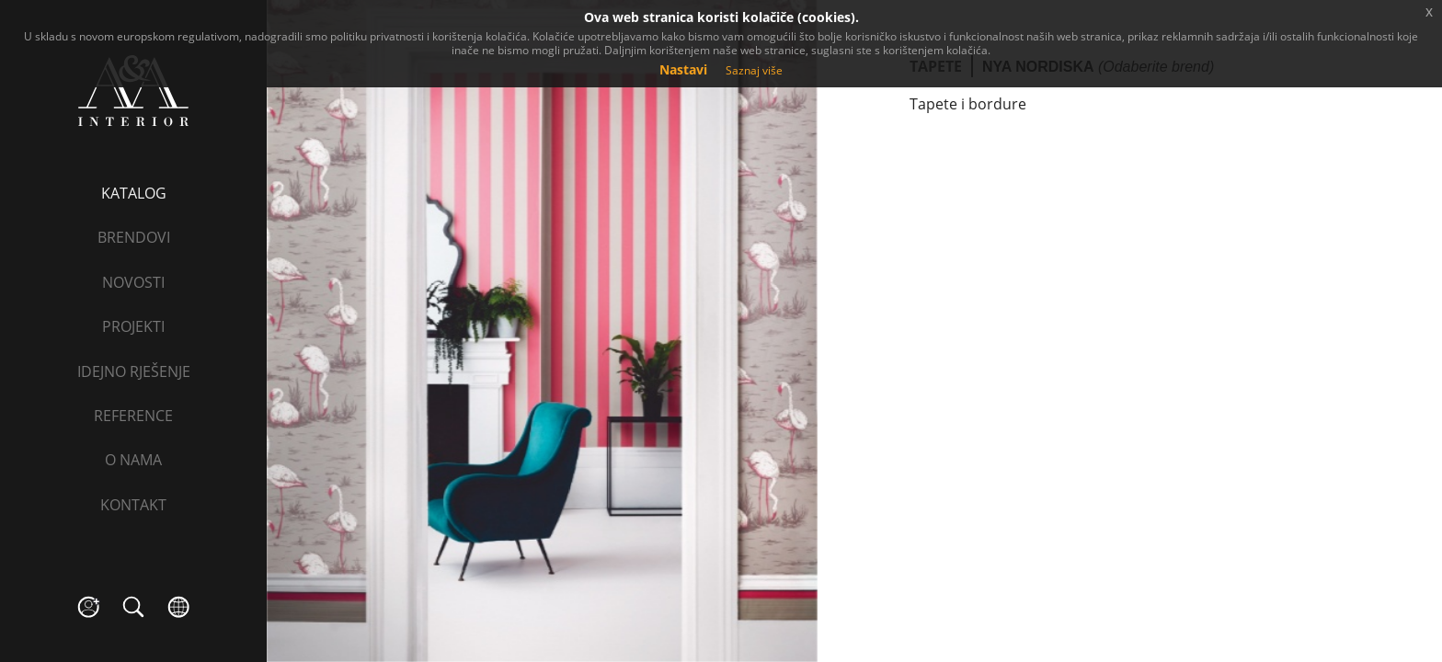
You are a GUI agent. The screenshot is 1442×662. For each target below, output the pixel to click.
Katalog (133, 193)
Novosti (133, 282)
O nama (133, 460)
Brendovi (133, 237)
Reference (133, 415)
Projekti (133, 326)
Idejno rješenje (133, 371)
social (88, 607)
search (133, 607)
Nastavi (683, 69)
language (178, 607)
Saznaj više (754, 70)
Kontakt (133, 505)
